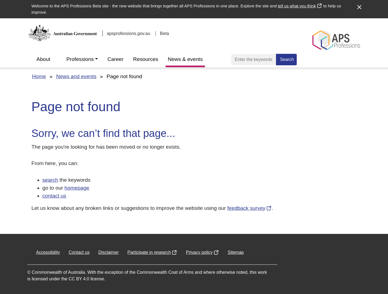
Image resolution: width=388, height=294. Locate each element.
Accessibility (48, 252)
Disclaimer (108, 252)
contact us (54, 196)
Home (39, 76)
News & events (185, 59)
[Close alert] (359, 4)
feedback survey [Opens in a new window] (246, 208)
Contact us (79, 252)
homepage (76, 188)
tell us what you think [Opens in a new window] (297, 6)
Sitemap (236, 252)
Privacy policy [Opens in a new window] (199, 252)
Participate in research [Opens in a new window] (149, 252)
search (50, 180)
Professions (80, 59)
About (43, 59)
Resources (145, 59)
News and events (76, 76)
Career (115, 59)
